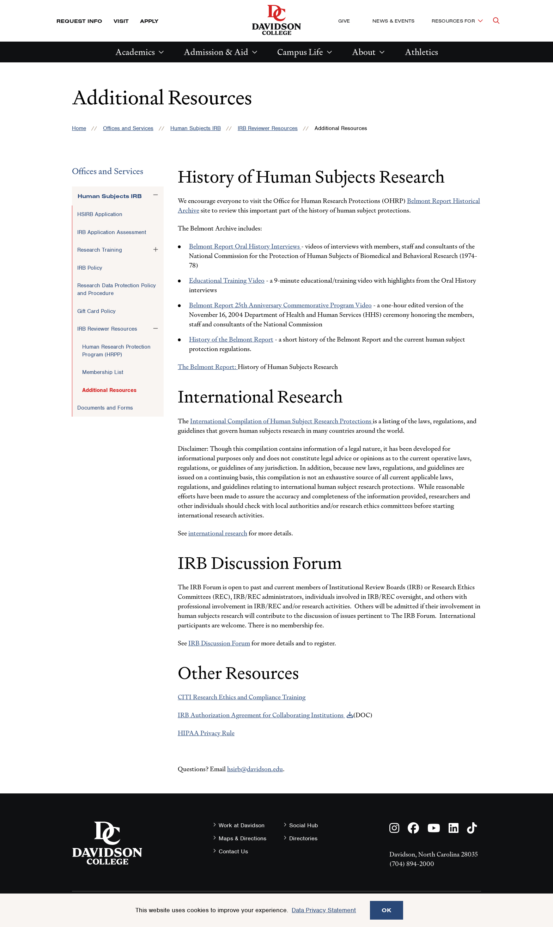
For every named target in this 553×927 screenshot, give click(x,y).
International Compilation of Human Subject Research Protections (281, 421)
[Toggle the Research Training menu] (155, 249)
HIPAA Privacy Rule (206, 733)
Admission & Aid (216, 52)
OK (386, 910)
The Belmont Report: (208, 367)
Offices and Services (128, 128)
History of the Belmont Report (231, 339)
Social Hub (303, 825)
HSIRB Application (99, 214)
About (364, 52)
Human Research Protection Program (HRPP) (116, 350)
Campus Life (300, 52)
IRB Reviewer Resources (268, 128)
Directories (303, 838)
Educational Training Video (227, 280)
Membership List (102, 372)
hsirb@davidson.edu (255, 769)
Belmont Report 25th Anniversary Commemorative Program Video (280, 305)
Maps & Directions (242, 838)
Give (344, 21)
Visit (121, 21)
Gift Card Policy (96, 311)
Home (79, 128)
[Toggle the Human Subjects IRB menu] (155, 194)
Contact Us (233, 851)
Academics (135, 52)
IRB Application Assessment (111, 232)
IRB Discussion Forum (219, 643)
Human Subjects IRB (195, 128)
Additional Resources (109, 390)
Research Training (99, 249)
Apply (149, 21)
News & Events (393, 21)
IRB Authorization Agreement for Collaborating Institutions (261, 715)
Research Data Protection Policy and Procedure (116, 289)
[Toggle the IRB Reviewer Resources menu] (155, 328)
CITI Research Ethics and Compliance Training (241, 697)
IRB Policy (89, 267)
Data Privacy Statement (324, 910)
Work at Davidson (242, 825)
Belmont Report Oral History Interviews (245, 246)
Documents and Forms (105, 407)
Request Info (79, 21)
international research (217, 533)
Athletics (421, 52)
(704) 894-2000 (411, 864)
